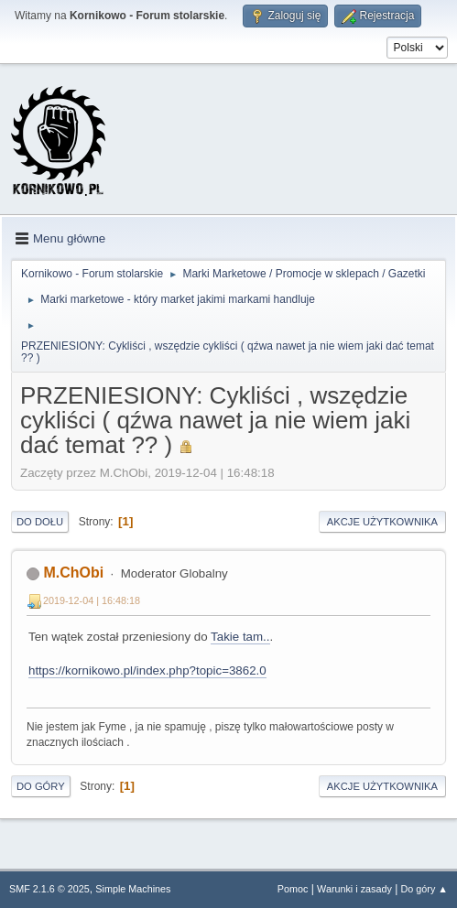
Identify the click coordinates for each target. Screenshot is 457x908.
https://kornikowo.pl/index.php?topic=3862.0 (147, 670)
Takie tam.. (240, 636)
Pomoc (293, 888)
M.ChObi (73, 572)
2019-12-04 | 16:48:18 (91, 600)
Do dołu (39, 521)
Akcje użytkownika (382, 521)
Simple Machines (132, 888)
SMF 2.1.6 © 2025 (49, 888)
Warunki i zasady (354, 888)
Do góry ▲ (424, 888)
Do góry (40, 786)
